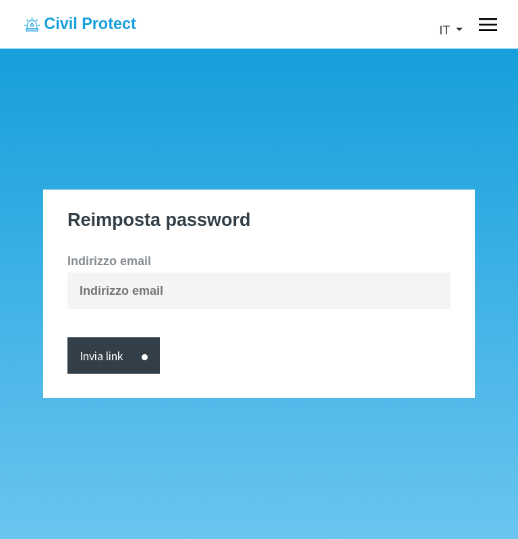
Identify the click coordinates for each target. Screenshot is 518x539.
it (446, 30)
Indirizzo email (109, 261)
